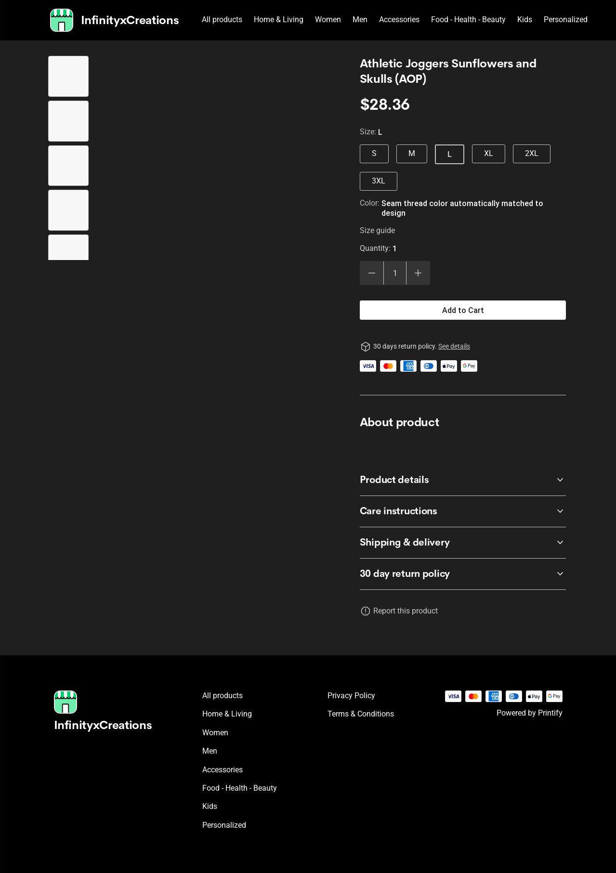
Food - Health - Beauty (468, 19)
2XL (531, 153)
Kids (524, 19)
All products (222, 19)
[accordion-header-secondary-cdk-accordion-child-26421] (463, 511)
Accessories (399, 19)
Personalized (566, 19)
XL (488, 153)
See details (454, 346)
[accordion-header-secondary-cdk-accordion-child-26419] (463, 574)
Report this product (405, 610)
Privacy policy (351, 695)
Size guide (377, 230)
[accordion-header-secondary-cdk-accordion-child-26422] (463, 542)
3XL (378, 180)
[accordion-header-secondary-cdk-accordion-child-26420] (463, 480)
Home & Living (278, 19)
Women (328, 19)
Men (360, 19)
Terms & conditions (361, 713)
